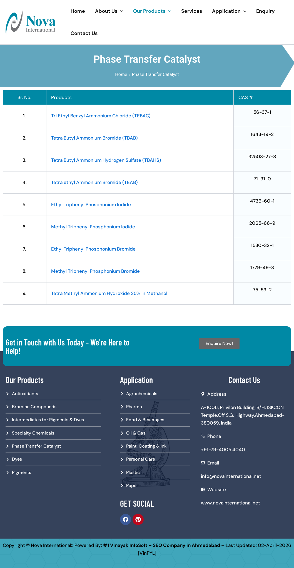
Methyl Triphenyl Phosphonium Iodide (93, 227)
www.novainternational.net (230, 503)
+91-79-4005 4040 (223, 449)
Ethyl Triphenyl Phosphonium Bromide (93, 249)
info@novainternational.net (231, 476)
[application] (120, 11)
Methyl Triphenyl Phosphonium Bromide (95, 271)
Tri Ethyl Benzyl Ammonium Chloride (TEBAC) (101, 116)
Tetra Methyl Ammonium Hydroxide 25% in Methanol (109, 293)
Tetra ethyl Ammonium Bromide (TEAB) (94, 182)
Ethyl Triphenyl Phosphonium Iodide (91, 204)
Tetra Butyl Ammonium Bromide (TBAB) (94, 138)
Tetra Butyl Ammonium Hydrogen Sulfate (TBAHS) (106, 160)
